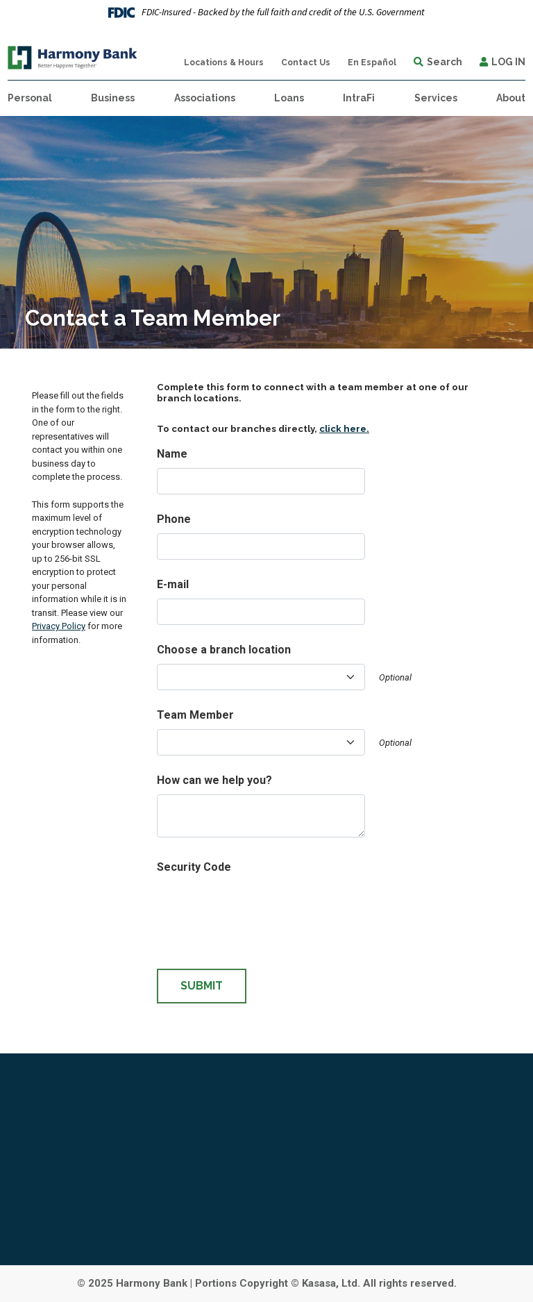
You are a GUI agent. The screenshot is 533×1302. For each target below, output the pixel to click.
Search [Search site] (444, 61)
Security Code (194, 867)
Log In (508, 61)
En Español (372, 62)
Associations (204, 97)
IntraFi (359, 97)
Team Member (195, 714)
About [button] (510, 97)
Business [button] (113, 97)
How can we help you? (214, 780)
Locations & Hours (224, 62)
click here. (344, 429)
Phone (174, 519)
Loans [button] (289, 97)
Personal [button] (30, 97)
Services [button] (435, 97)
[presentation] (262, 908)
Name (172, 453)
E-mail (173, 584)
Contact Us (305, 62)
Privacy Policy (58, 626)
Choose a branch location (224, 649)
